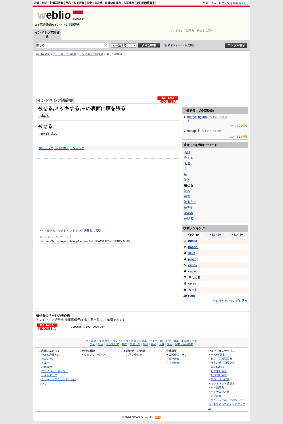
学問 (194, 341)
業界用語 (104, 341)
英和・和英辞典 (75, 3)
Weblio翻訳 (217, 366)
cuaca (192, 241)
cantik (192, 265)
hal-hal (193, 247)
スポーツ (135, 344)
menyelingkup (47, 133)
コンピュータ (120, 341)
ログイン (224, 3)
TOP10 (193, 234)
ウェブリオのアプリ (96, 354)
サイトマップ (49, 375)
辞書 (37, 3)
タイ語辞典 (217, 387)
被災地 (188, 207)
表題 (187, 152)
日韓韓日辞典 (113, 3)
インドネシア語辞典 (64, 54)
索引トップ (46, 148)
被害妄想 (190, 202)
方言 (169, 344)
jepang (193, 259)
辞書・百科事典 (184, 344)
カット (192, 289)
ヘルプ (45, 362)
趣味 (124, 344)
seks (191, 253)
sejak (192, 283)
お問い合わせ (134, 354)
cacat (192, 271)
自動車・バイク (148, 341)
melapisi (44, 115)
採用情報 (174, 362)
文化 (92, 344)
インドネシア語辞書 (91, 54)
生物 (145, 344)
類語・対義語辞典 (52, 3)
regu (191, 295)
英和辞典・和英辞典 (223, 362)
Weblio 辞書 (43, 54)
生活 (100, 344)
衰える (188, 158)
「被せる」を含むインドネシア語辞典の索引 (72, 230)
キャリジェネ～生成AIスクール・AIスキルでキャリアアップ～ (226, 403)
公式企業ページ (178, 354)
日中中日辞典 (95, 3)
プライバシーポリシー (54, 371)
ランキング (77, 148)
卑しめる (194, 277)
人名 (161, 344)
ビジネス (91, 341)
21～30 (237, 234)
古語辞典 (128, 3)
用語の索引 (61, 148)
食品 (153, 344)
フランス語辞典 (220, 379)
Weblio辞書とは (50, 354)
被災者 (188, 213)
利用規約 (46, 366)
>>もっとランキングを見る (229, 300)
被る (187, 191)
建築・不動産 (181, 341)
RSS (158, 417)
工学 (168, 341)
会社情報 (174, 358)
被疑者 (188, 218)
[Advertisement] (168, 18)
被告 (187, 196)
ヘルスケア (112, 344)
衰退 (187, 163)
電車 (133, 341)
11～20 (215, 234)
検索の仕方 (48, 358)
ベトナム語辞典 (220, 391)
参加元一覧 (92, 319)
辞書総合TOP (241, 3)
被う (187, 180)
